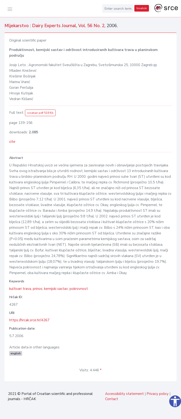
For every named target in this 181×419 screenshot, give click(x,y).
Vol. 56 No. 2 (91, 26)
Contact (111, 399)
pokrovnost (79, 288)
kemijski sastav (56, 288)
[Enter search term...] (118, 8)
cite (12, 141)
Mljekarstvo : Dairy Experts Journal (40, 26)
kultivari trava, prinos (25, 288)
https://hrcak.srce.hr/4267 (29, 320)
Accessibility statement (124, 393)
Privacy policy (158, 393)
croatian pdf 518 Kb (40, 113)
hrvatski (141, 8)
